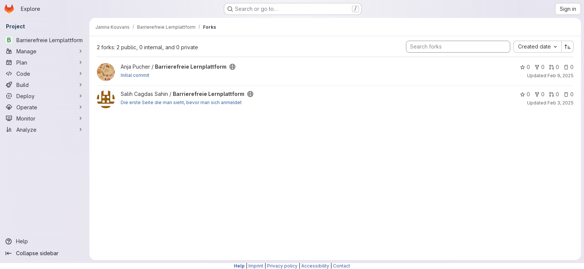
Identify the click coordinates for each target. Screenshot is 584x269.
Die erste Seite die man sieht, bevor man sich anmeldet (181, 102)
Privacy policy (282, 266)
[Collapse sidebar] (44, 253)
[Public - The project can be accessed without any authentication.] (232, 67)
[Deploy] (44, 96)
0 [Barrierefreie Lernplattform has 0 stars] (525, 67)
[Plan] (44, 62)
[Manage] (44, 51)
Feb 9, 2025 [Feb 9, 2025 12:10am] (561, 75)
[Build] (44, 84)
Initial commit (135, 75)
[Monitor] (44, 118)
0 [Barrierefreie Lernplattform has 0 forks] (539, 67)
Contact (341, 266)
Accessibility (315, 266)
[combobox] (537, 47)
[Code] (44, 73)
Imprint (255, 266)
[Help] (44, 241)
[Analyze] (44, 129)
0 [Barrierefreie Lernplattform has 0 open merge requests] (554, 67)
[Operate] (44, 107)
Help (239, 266)
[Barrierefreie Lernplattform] (44, 40)
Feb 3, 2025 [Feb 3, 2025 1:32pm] (561, 103)
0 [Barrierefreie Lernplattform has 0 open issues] (569, 67)
